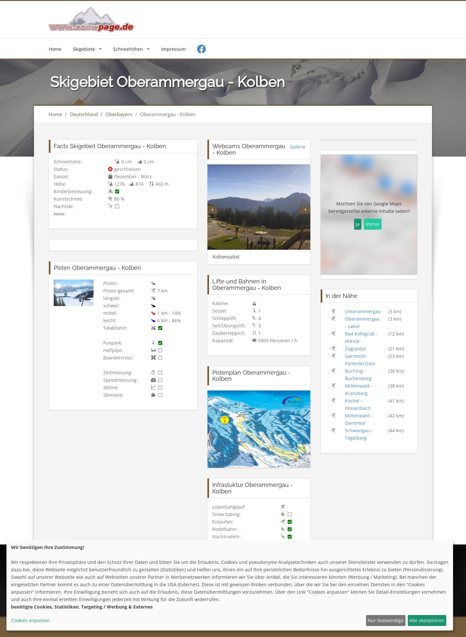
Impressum (173, 49)
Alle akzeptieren (426, 620)
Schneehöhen (128, 49)
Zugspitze (355, 349)
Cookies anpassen (30, 620)
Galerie (297, 147)
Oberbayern (118, 114)
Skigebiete (84, 49)
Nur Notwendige (386, 620)
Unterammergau (363, 311)
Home (55, 49)
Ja (358, 224)
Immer (373, 224)
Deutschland (84, 114)
